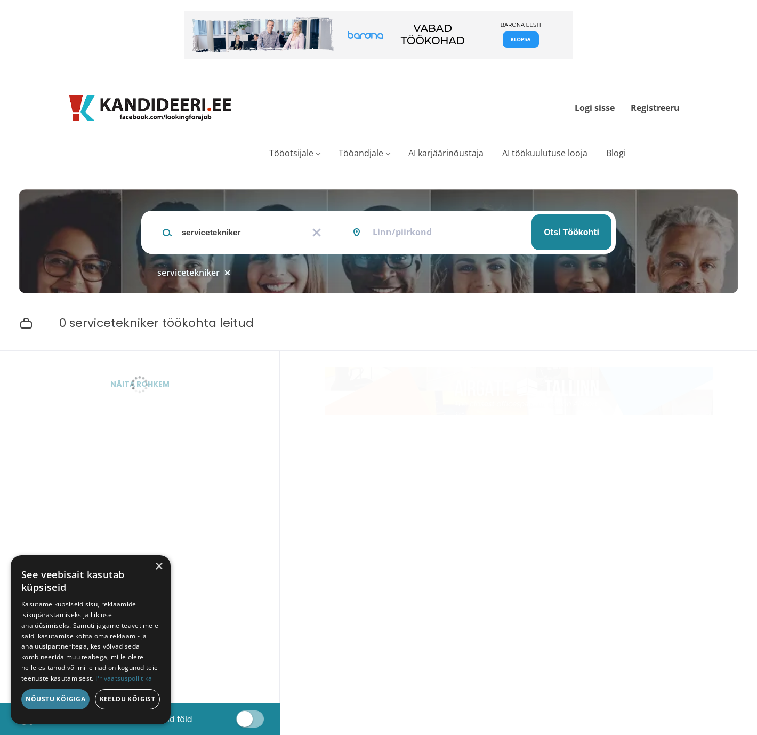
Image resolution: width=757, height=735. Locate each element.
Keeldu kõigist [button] (128, 699)
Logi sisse (595, 107)
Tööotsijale (291, 153)
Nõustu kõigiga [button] (56, 699)
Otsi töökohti (571, 232)
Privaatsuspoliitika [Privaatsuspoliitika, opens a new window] (123, 678)
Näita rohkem (140, 384)
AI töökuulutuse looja (544, 153)
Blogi (616, 153)
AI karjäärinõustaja (446, 153)
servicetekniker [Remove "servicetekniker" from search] (188, 272)
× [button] (159, 567)
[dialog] (91, 639)
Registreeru (655, 107)
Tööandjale (361, 153)
